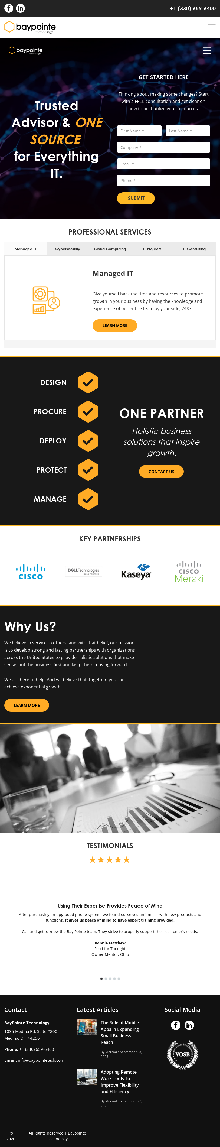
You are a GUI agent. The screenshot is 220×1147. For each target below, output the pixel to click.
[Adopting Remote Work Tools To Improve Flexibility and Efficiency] (87, 1077)
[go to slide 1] (101, 979)
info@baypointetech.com (41, 1060)
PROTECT (52, 470)
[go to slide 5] (119, 979)
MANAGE (50, 499)
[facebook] (8, 9)
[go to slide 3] (110, 979)
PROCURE (50, 411)
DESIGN (53, 382)
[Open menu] (212, 27)
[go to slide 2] (106, 979)
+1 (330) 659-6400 (193, 8)
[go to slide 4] (114, 979)
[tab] (25, 248)
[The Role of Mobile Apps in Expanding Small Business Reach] (87, 1027)
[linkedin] (20, 9)
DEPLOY (53, 440)
